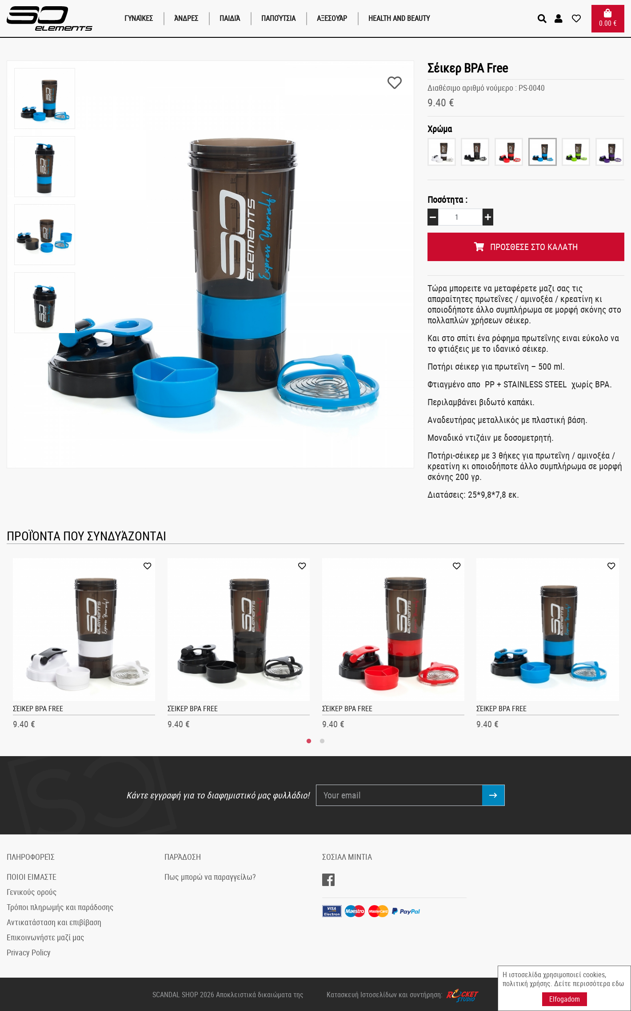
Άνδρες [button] (186, 18)
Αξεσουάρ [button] (332, 18)
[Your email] (399, 794)
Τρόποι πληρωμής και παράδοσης (60, 906)
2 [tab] (322, 740)
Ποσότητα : (447, 198)
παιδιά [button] (230, 18)
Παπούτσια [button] (278, 18)
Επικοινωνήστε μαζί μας (45, 936)
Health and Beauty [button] (399, 18)
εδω (618, 983)
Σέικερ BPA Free (38, 708)
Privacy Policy (29, 951)
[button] (559, 19)
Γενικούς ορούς (32, 891)
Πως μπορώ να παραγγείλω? (210, 875)
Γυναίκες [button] (138, 18)
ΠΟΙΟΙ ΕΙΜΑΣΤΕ (31, 875)
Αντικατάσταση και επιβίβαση (54, 921)
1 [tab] (308, 740)
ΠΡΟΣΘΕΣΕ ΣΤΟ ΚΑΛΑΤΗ (526, 246)
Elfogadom (564, 999)
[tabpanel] (84, 645)
